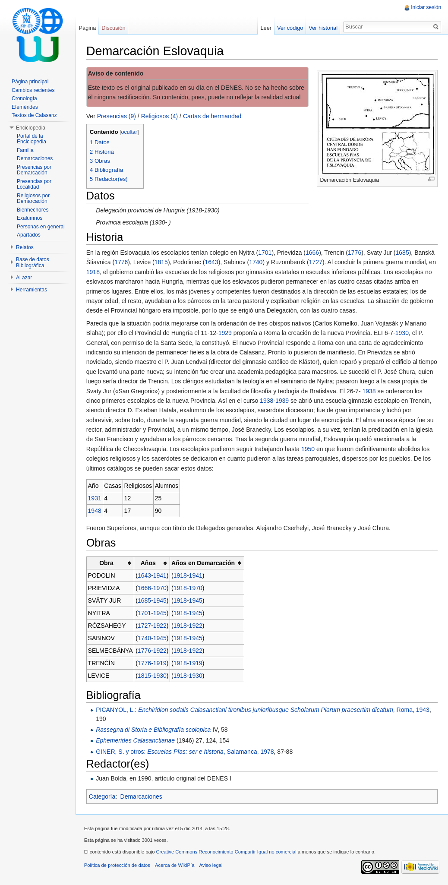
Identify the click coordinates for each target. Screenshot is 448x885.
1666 (312, 252)
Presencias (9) (117, 116)
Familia (25, 150)
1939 (282, 400)
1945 (160, 600)
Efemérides (25, 107)
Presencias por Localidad (34, 184)
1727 (316, 262)
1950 (308, 449)
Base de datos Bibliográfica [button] (32, 262)
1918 (93, 272)
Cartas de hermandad (212, 116)
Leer (265, 28)
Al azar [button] (24, 278)
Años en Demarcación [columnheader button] (203, 562)
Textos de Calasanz (34, 115)
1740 (256, 262)
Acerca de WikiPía (175, 865)
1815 (161, 262)
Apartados (29, 235)
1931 (95, 498)
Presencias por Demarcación (34, 170)
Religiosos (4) (160, 116)
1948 (95, 510)
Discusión (114, 28)
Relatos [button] (25, 247)
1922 (160, 625)
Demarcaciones (142, 796)
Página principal (30, 82)
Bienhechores (32, 210)
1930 (402, 332)
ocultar (130, 132)
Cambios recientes (33, 90)
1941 (160, 575)
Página (87, 28)
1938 (369, 391)
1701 (265, 252)
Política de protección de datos (118, 865)
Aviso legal (211, 865)
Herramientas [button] (31, 290)
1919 (160, 663)
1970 (160, 588)
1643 (212, 262)
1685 (403, 252)
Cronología (24, 98)
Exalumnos (29, 218)
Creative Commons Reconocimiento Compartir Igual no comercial (227, 852)
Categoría (102, 796)
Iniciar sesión (426, 7)
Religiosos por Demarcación (33, 199)
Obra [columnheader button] (107, 562)
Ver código (290, 28)
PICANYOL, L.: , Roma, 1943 (263, 709)
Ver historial (323, 28)
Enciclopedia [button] (30, 128)
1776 (355, 252)
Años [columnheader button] (148, 562)
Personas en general (41, 227)
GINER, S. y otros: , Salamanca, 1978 (185, 751)
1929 (225, 332)
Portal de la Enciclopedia (31, 139)
